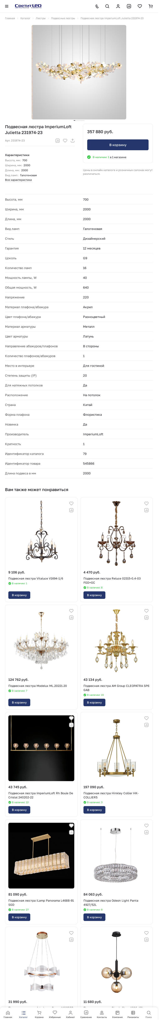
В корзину (117, 145)
